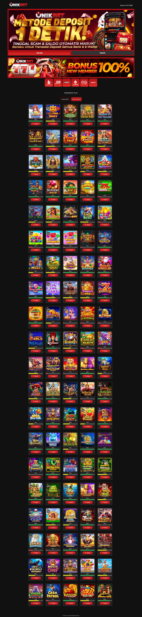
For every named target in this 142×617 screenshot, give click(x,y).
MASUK (102, 53)
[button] (71, 351)
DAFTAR (39, 53)
